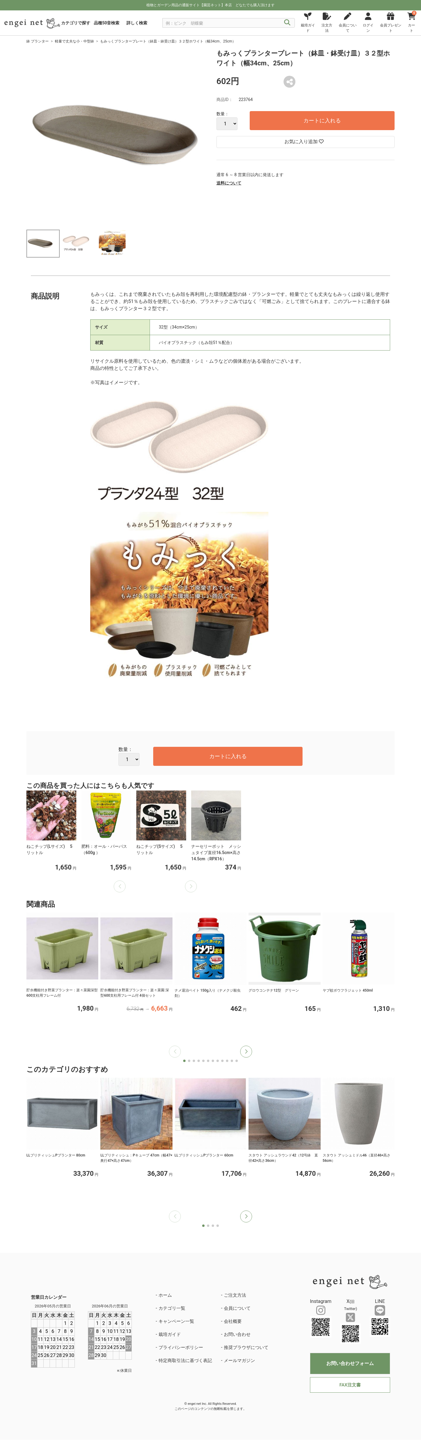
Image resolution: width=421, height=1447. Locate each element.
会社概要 (233, 1321)
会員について (237, 1308)
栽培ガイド (170, 1334)
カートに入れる (322, 120)
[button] (246, 1052)
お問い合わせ (237, 1334)
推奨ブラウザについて (246, 1347)
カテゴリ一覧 (172, 1308)
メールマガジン (239, 1360)
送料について (228, 183)
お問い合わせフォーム (350, 1363)
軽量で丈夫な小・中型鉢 (74, 41)
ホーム (165, 1295)
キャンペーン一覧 (176, 1321)
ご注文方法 (235, 1295)
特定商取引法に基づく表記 (185, 1360)
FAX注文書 (349, 1385)
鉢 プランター (37, 41)
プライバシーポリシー (181, 1347)
